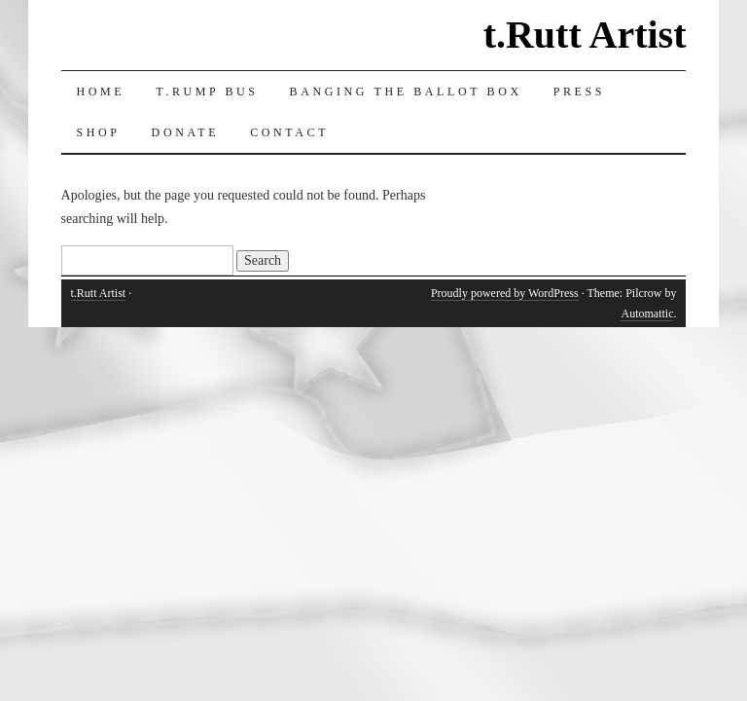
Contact (289, 132)
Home (101, 91)
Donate (186, 132)
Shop (99, 132)
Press (579, 91)
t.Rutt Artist (585, 34)
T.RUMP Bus (207, 91)
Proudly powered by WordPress (505, 293)
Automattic (647, 313)
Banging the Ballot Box (406, 91)
